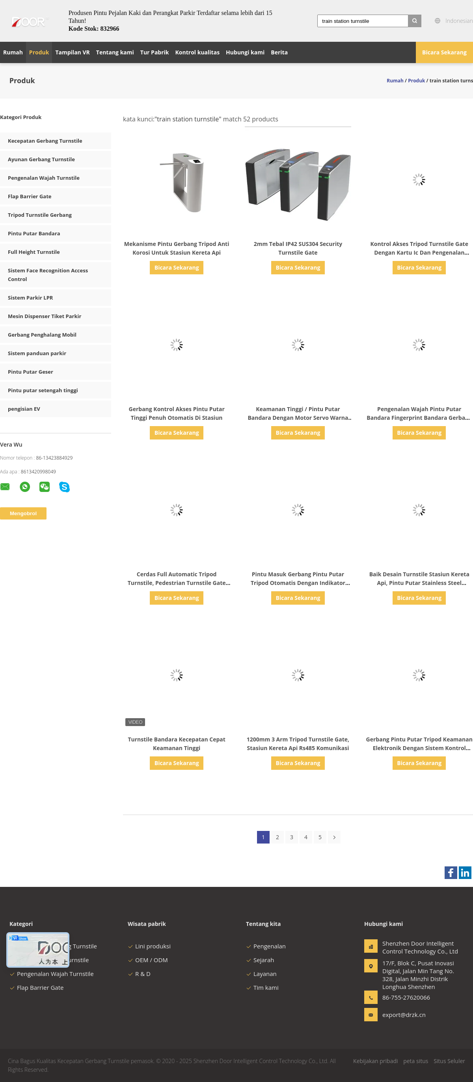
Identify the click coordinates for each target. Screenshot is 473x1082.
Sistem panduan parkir (37, 353)
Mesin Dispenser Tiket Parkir (44, 316)
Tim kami (262, 987)
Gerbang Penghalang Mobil (42, 334)
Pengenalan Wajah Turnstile (44, 177)
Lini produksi (149, 946)
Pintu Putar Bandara (34, 233)
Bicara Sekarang (444, 52)
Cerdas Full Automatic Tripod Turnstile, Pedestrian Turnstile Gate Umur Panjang (177, 582)
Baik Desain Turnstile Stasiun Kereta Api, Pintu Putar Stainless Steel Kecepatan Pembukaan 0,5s (419, 582)
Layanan (261, 974)
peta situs (415, 1061)
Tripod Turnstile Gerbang (40, 214)
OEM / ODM (148, 960)
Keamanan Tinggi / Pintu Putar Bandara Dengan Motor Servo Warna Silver (298, 417)
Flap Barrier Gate (29, 196)
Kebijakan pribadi (375, 1061)
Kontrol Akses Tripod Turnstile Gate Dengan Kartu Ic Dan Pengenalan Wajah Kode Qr (419, 252)
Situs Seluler (449, 1061)
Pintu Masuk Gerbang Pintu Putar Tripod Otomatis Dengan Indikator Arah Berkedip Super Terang (298, 582)
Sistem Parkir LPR (30, 297)
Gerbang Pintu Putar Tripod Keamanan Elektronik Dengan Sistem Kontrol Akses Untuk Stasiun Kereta (419, 748)
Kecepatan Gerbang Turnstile (45, 140)
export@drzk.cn (404, 1015)
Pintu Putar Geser (30, 371)
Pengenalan (266, 946)
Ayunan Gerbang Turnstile (41, 159)
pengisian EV (24, 408)
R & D (139, 974)
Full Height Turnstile (34, 251)
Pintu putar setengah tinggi (43, 390)
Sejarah (260, 960)
